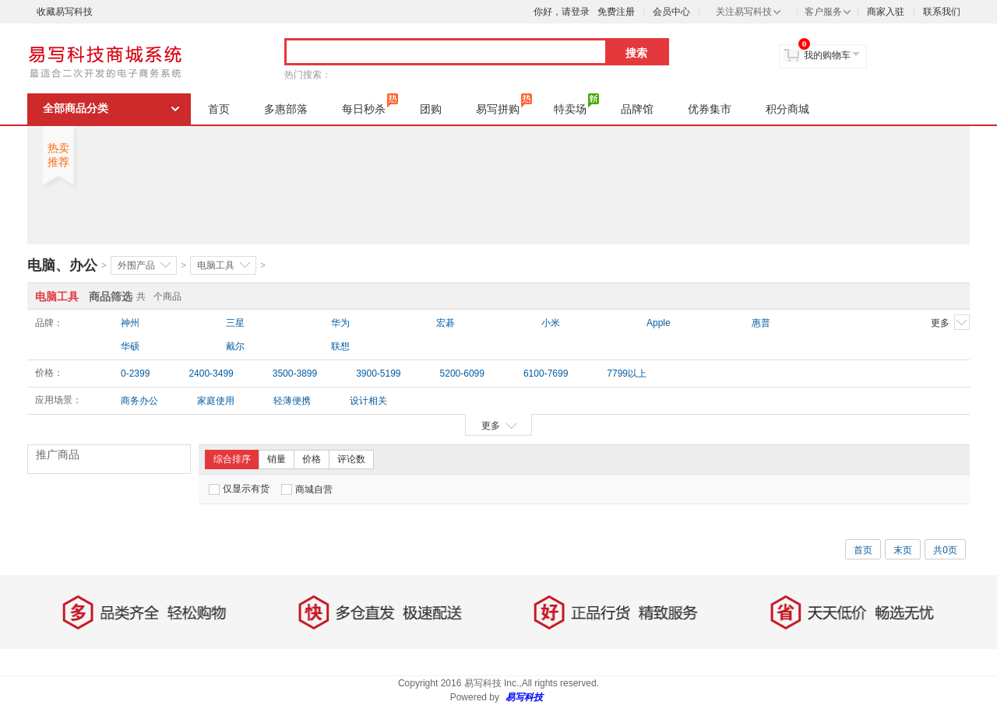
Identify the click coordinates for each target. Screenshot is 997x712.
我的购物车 (827, 55)
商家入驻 (885, 11)
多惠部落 (286, 109)
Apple (658, 322)
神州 (130, 322)
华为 (340, 322)
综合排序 (232, 459)
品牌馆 (637, 109)
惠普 (761, 322)
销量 (276, 459)
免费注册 (616, 11)
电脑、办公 (62, 265)
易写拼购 (504, 104)
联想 (340, 346)
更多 (950, 322)
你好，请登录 (562, 11)
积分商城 (787, 109)
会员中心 (671, 11)
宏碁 (445, 322)
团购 (431, 109)
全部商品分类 (75, 108)
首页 (219, 109)
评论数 (351, 459)
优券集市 (709, 109)
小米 (550, 322)
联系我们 (941, 11)
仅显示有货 (239, 489)
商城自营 (307, 489)
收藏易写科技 (65, 11)
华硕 (130, 346)
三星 (235, 322)
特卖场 (576, 104)
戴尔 (235, 346)
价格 (311, 459)
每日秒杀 (370, 104)
